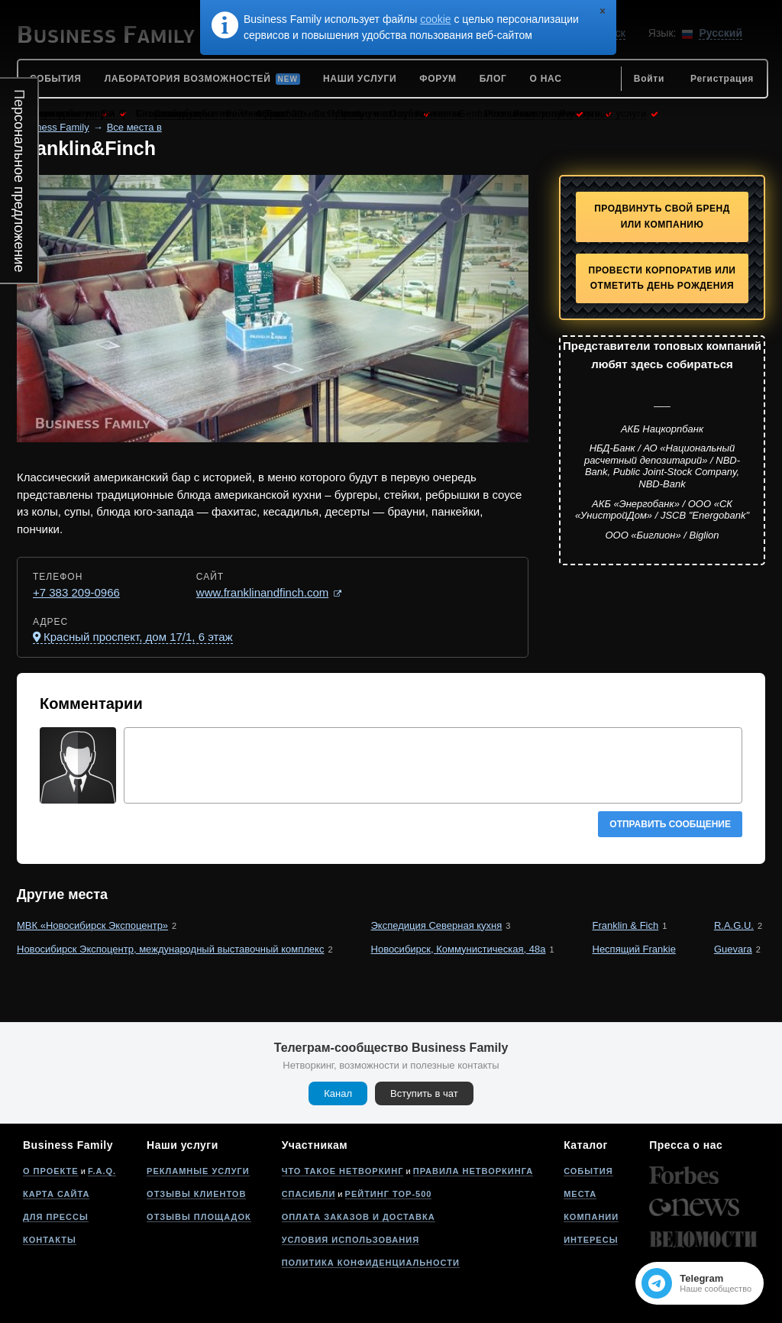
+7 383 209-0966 (76, 592)
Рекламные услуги (198, 1171)
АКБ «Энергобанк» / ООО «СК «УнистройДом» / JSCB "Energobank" (662, 510)
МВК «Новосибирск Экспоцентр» (92, 925)
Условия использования (350, 1239)
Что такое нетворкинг (343, 1171)
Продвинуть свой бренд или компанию (662, 216)
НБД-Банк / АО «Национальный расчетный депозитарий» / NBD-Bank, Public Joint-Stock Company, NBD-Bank (662, 466)
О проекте (51, 1171)
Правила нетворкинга (473, 1171)
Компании (591, 1216)
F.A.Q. (102, 1171)
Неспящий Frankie (634, 949)
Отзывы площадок (199, 1216)
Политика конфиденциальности (371, 1262)
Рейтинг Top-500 (388, 1193)
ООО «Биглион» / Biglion (662, 535)
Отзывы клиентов (196, 1193)
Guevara (733, 949)
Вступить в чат (424, 1093)
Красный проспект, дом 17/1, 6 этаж (138, 636)
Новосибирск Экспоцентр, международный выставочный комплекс (170, 949)
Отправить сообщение (670, 824)
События (588, 1171)
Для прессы (56, 1216)
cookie (435, 19)
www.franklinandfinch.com (262, 592)
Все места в (134, 127)
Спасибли (309, 1193)
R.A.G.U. (734, 925)
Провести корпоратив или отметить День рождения (662, 278)
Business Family (53, 127)
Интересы (591, 1239)
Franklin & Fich (626, 925)
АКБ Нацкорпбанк (662, 429)
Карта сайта (56, 1193)
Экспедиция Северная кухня (436, 925)
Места (580, 1193)
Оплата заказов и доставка (358, 1216)
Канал (338, 1093)
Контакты (49, 1239)
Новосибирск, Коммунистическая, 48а (458, 949)
